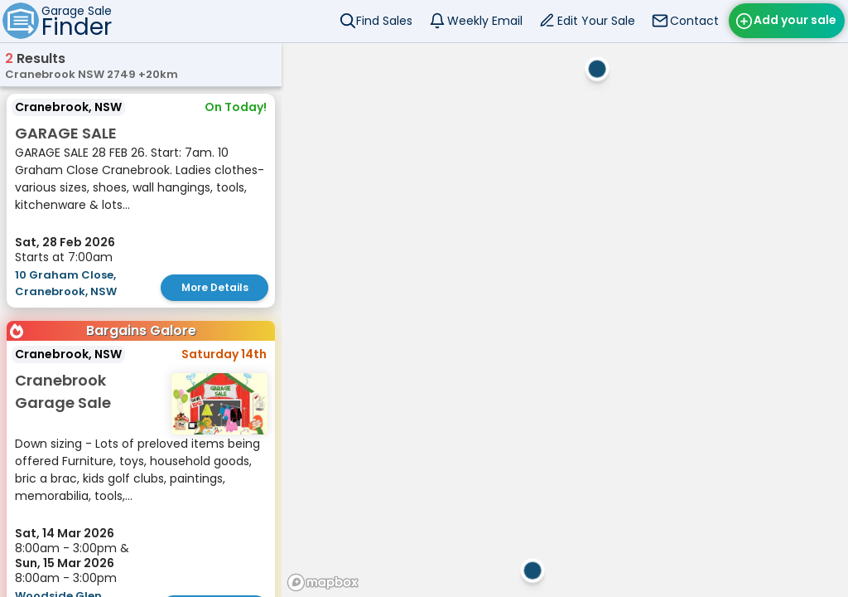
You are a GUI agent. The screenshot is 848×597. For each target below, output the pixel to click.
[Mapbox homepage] (323, 582)
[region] (565, 319)
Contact (694, 20)
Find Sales (384, 20)
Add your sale (795, 20)
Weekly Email (485, 20)
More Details (214, 287)
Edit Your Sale (596, 20)
